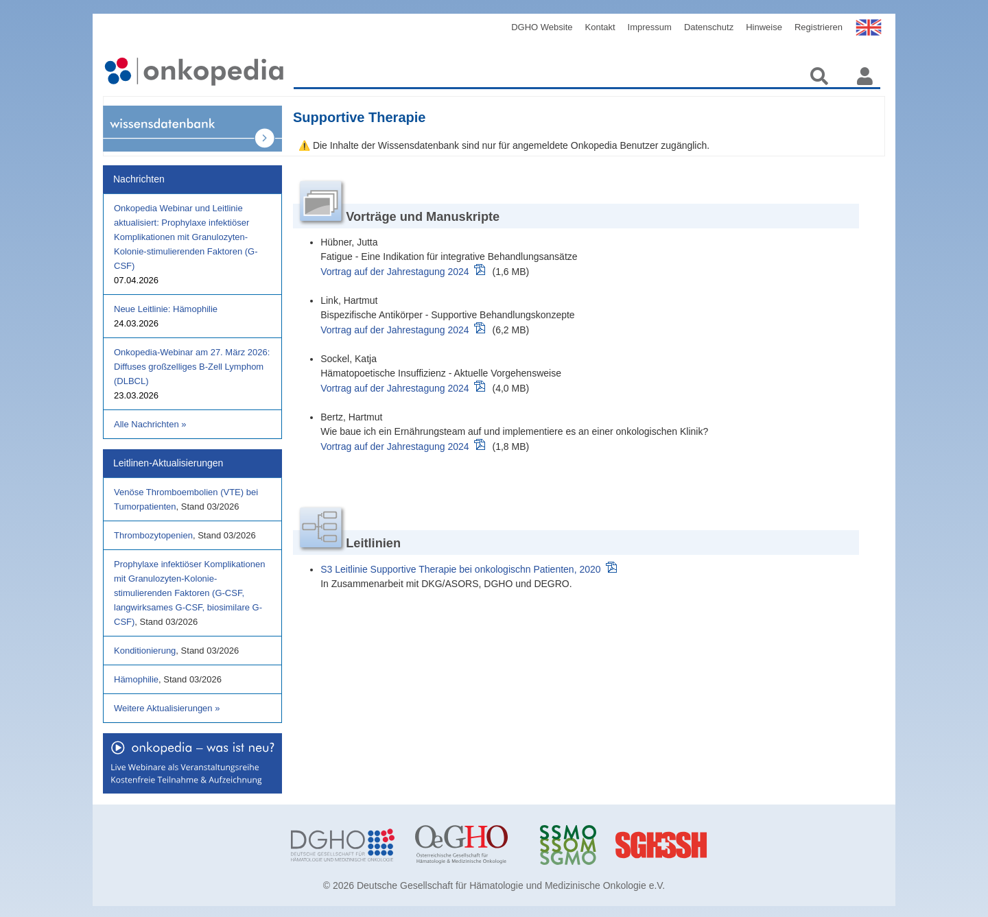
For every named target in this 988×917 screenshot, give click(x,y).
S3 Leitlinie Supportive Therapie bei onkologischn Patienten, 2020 (460, 569)
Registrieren (819, 27)
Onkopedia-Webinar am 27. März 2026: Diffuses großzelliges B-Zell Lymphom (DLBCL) (192, 366)
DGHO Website (541, 27)
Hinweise (764, 27)
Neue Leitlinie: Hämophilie (165, 309)
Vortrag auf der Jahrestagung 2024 (394, 271)
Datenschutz (708, 27)
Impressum (650, 27)
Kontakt (600, 27)
